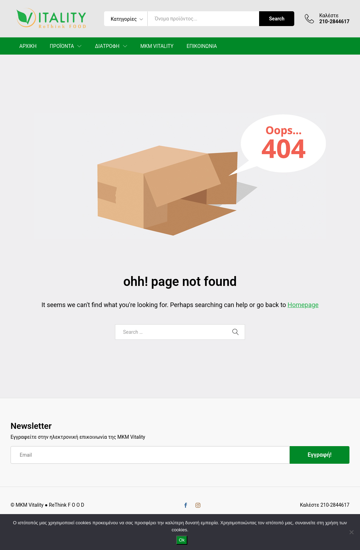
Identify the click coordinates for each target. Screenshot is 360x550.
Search (276, 18)
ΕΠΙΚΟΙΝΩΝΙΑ (202, 46)
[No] (351, 532)
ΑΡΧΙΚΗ (28, 46)
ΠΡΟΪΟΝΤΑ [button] (62, 46)
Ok (182, 540)
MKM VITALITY (156, 46)
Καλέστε (329, 15)
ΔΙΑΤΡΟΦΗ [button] (107, 46)
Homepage (303, 304)
